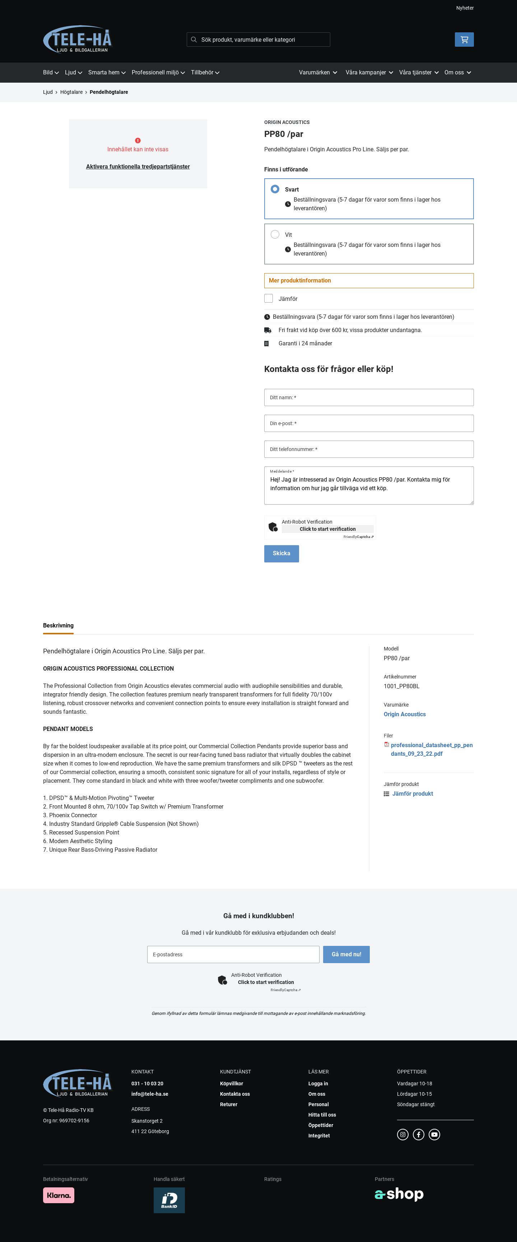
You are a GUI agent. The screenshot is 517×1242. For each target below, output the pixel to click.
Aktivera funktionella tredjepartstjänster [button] (138, 166)
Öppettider (320, 1125)
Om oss (316, 1094)
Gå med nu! (347, 954)
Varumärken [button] (318, 72)
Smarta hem (107, 72)
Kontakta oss (235, 1094)
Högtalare (71, 92)
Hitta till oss (322, 1115)
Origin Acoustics (405, 714)
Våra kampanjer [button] (369, 72)
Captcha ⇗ (359, 537)
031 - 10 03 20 (147, 1083)
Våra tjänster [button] (419, 72)
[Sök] (258, 39)
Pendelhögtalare (109, 92)
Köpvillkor (231, 1083)
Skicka (281, 553)
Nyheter (465, 8)
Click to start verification (328, 529)
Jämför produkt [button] (408, 793)
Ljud (74, 72)
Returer (228, 1104)
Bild (51, 72)
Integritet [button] (319, 1135)
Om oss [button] (457, 72)
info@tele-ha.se (149, 1094)
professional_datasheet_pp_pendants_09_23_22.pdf (432, 749)
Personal (318, 1104)
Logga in (318, 1083)
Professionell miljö (158, 72)
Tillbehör (205, 72)
